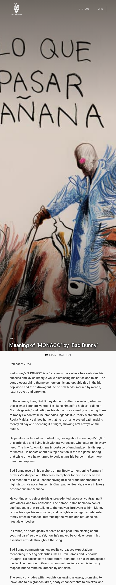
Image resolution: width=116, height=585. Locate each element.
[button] (84, 9)
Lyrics (12, 338)
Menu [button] (100, 9)
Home (12, 351)
